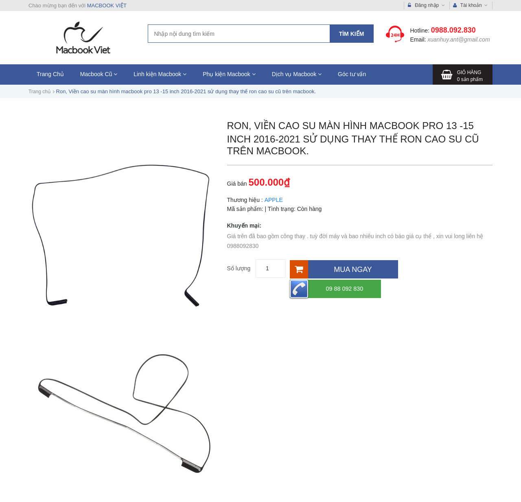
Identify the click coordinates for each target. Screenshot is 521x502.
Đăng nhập (426, 5)
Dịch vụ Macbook (297, 74)
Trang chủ (39, 91)
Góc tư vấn (352, 74)
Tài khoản (470, 5)
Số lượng (239, 268)
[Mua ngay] (343, 268)
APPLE (273, 200)
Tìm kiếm (351, 34)
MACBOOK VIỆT (107, 5)
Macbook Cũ (98, 74)
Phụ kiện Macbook (229, 74)
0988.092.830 (453, 30)
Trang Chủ (50, 74)
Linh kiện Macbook (160, 74)
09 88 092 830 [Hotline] (436, 268)
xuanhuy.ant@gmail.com (458, 39)
